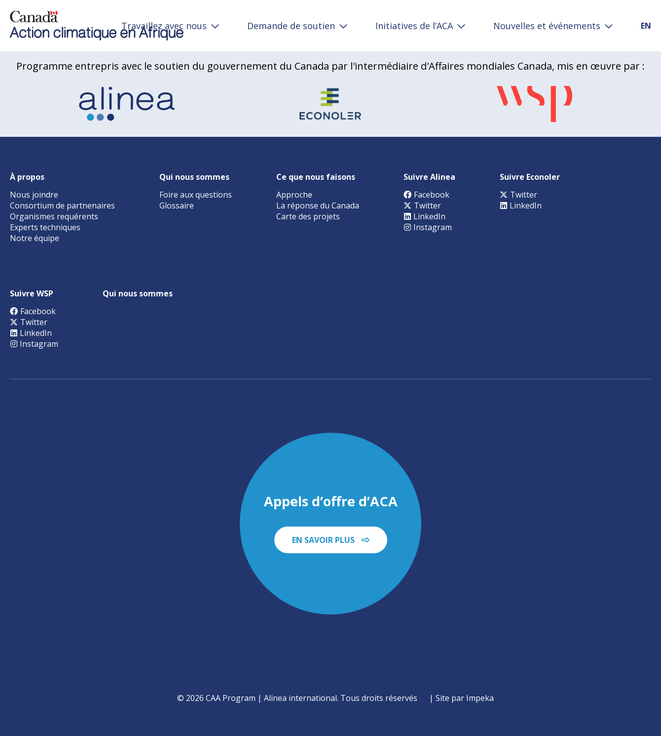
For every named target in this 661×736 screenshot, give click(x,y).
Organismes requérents (54, 216)
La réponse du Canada (317, 205)
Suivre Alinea (429, 176)
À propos (27, 176)
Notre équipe (34, 238)
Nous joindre (34, 194)
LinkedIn (424, 216)
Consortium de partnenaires (62, 205)
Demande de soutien (291, 26)
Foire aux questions (195, 194)
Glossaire (176, 205)
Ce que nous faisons (315, 176)
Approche (294, 194)
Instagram (428, 227)
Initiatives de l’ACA (414, 26)
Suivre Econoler (530, 176)
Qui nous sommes (194, 176)
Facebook (426, 194)
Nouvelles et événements (546, 26)
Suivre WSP (31, 293)
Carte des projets (308, 216)
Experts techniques (45, 227)
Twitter (422, 205)
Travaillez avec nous (164, 26)
